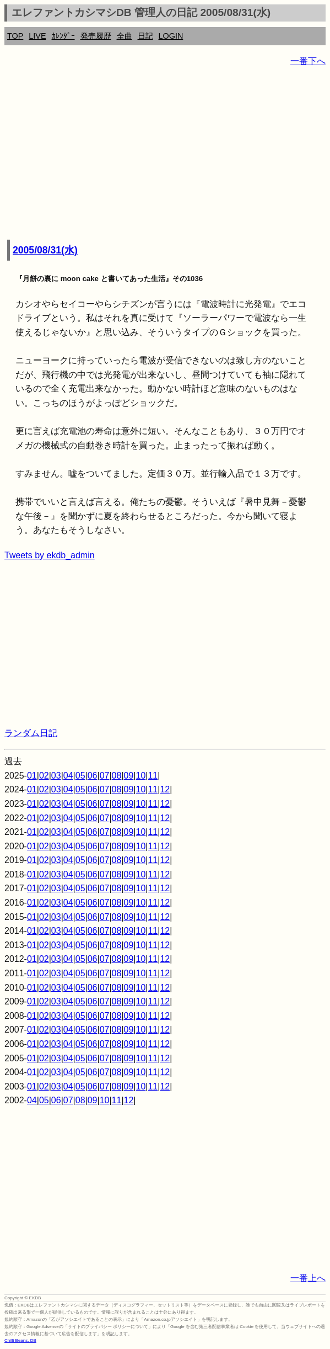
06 (93, 775)
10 (141, 775)
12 (165, 789)
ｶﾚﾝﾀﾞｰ (63, 35)
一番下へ (308, 61)
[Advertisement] (165, 154)
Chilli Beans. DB (20, 1340)
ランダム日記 (30, 733)
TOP (15, 35)
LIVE (37, 35)
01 (32, 775)
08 (117, 775)
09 (129, 775)
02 (44, 775)
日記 (145, 35)
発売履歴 (95, 35)
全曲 (124, 35)
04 (68, 775)
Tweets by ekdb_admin (49, 555)
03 (56, 775)
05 (80, 775)
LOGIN (171, 35)
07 (105, 775)
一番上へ (308, 1278)
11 (153, 775)
